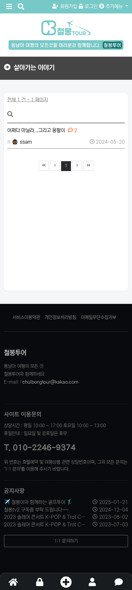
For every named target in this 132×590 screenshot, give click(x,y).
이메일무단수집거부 (98, 317)
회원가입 (64, 6)
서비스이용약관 (26, 317)
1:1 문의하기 (66, 541)
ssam (22, 142)
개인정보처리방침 (60, 317)
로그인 (88, 6)
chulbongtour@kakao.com (50, 382)
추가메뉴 (111, 6)
